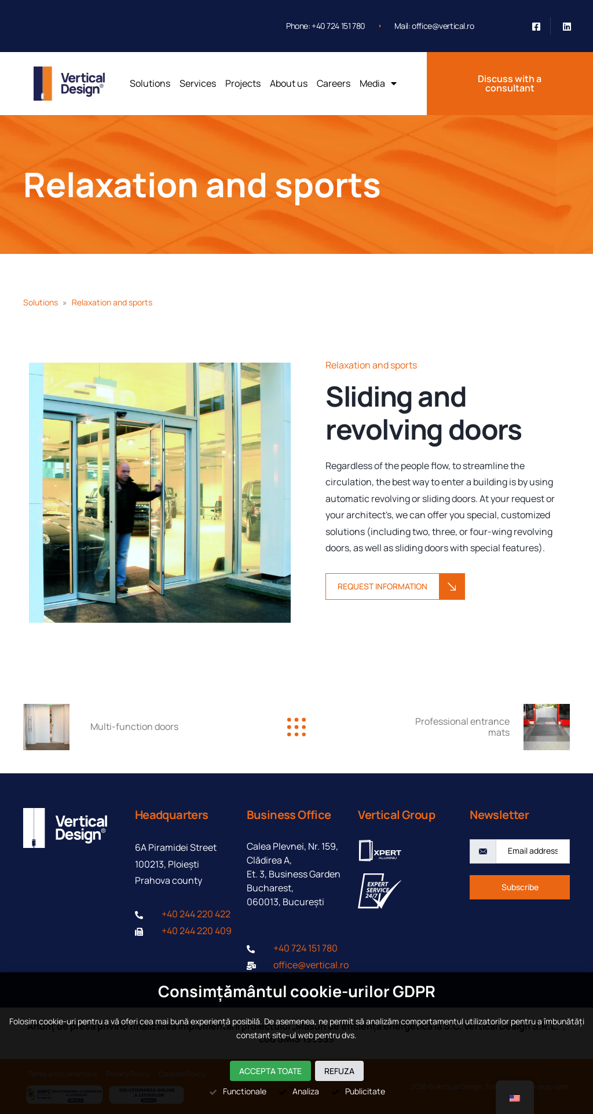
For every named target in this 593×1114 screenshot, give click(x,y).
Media (378, 83)
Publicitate (358, 1091)
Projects (243, 83)
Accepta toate (270, 1070)
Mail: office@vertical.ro (434, 25)
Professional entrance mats (462, 727)
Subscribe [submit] (520, 886)
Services (198, 83)
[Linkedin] (566, 26)
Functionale (237, 1091)
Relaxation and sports (207, 184)
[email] (533, 851)
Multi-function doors (134, 726)
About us (289, 83)
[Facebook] (536, 26)
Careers (333, 83)
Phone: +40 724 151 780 (325, 25)
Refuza (339, 1070)
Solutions (150, 83)
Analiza (298, 1091)
